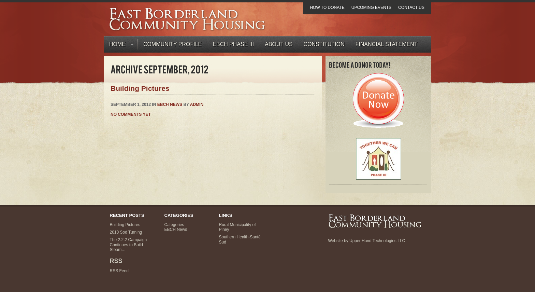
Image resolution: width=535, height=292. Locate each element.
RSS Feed (119, 270)
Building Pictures (140, 88)
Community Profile (172, 44)
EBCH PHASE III (233, 44)
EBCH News (169, 104)
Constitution (324, 44)
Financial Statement (387, 44)
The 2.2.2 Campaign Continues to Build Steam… (128, 244)
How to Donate (327, 7)
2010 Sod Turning (126, 232)
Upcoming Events (371, 7)
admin (196, 104)
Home (119, 46)
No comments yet (131, 114)
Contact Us (411, 7)
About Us (279, 44)
